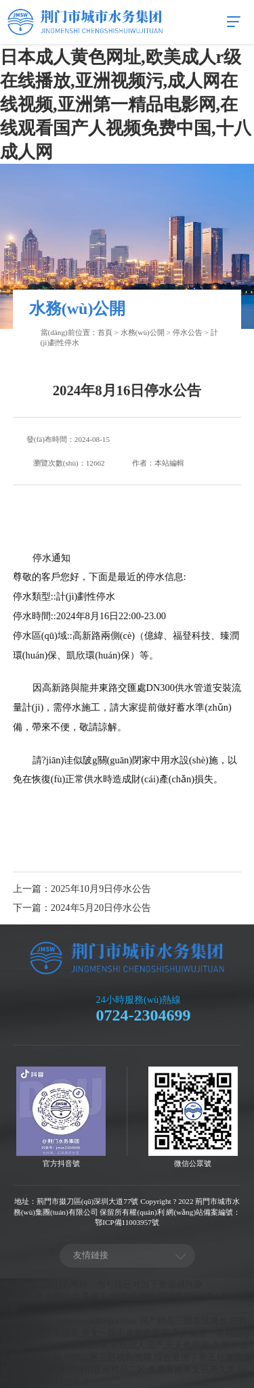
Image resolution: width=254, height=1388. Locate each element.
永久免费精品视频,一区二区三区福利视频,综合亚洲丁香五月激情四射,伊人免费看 (125, 1357)
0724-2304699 (143, 1015)
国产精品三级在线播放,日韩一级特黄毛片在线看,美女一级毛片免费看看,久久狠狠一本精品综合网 (125, 1333)
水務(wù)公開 (143, 332)
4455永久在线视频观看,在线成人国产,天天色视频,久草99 (129, 1345)
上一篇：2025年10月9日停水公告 (82, 888)
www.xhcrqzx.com (34, 1321)
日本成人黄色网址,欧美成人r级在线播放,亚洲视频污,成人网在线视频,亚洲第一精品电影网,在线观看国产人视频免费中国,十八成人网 (125, 104)
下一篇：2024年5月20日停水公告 (82, 907)
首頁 (105, 332)
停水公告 (188, 332)
